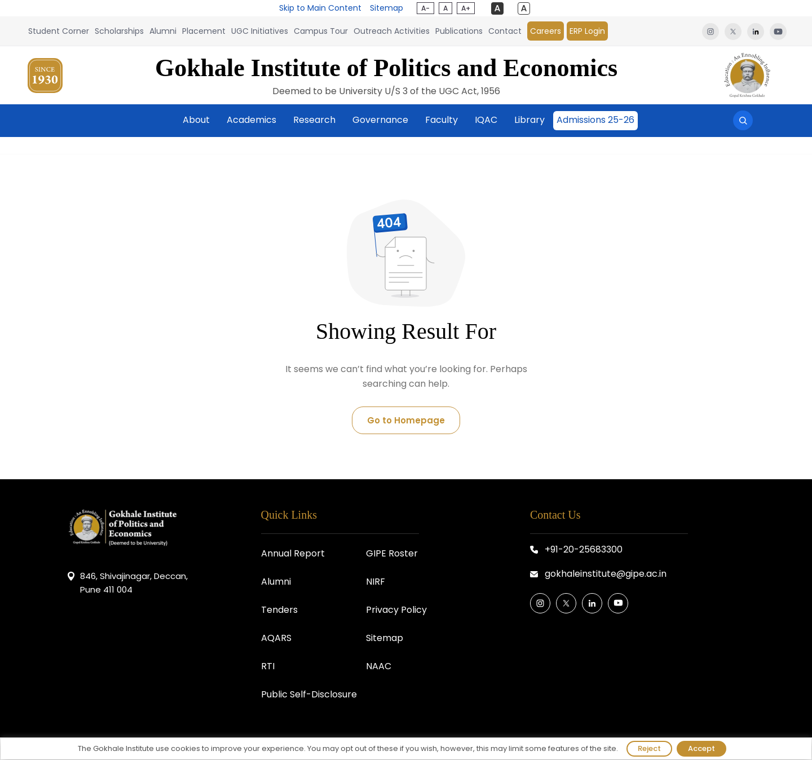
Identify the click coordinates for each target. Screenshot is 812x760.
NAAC (378, 666)
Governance (380, 119)
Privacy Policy (396, 609)
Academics (251, 119)
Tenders (279, 609)
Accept (701, 748)
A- (425, 8)
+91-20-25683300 (584, 549)
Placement (204, 31)
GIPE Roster (392, 553)
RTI (268, 666)
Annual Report (293, 553)
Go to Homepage (406, 420)
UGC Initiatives (259, 31)
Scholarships (119, 31)
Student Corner (58, 31)
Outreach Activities (392, 31)
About (196, 119)
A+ (465, 8)
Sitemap (386, 8)
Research (314, 119)
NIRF (375, 581)
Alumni (162, 31)
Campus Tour (321, 31)
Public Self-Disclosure (309, 694)
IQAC (486, 119)
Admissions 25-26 (595, 119)
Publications (459, 31)
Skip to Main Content (320, 8)
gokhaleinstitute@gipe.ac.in (606, 573)
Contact (505, 31)
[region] (406, 748)
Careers (545, 31)
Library (529, 119)
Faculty (441, 119)
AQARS (276, 637)
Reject (649, 748)
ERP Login (587, 31)
